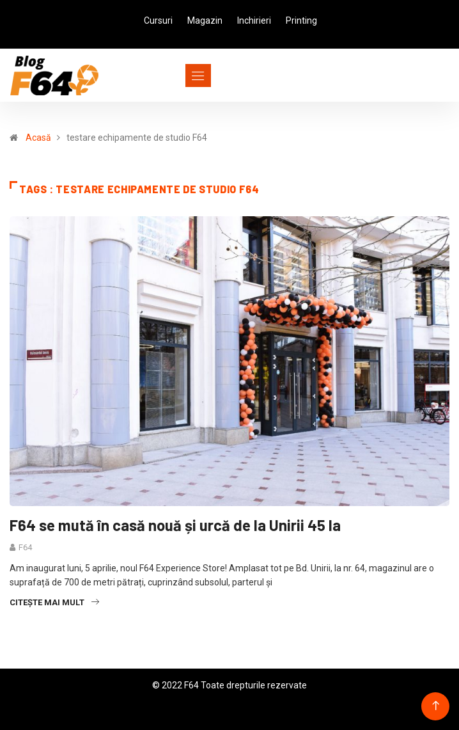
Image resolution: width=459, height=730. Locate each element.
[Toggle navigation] (175, 75)
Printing (301, 20)
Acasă (38, 137)
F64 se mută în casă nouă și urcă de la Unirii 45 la (175, 525)
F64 (25, 547)
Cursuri (158, 20)
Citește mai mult (54, 602)
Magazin (204, 20)
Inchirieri (254, 20)
